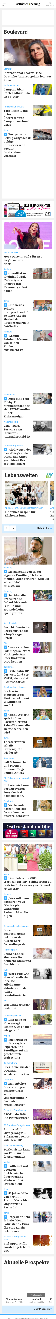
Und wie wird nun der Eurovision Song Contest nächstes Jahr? (16, 790)
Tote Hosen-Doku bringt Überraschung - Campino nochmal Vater (17, 118)
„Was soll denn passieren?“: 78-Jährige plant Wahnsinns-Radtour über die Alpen (16, 907)
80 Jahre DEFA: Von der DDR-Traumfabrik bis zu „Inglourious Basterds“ (18, 1200)
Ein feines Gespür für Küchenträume (20, 513)
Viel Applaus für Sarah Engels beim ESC (17, 1247)
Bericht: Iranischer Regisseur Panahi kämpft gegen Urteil (17, 632)
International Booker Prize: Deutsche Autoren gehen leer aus (28, 74)
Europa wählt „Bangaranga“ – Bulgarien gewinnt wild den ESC (17, 1135)
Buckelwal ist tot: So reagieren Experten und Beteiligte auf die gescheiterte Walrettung (16, 1048)
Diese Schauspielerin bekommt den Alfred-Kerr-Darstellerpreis (15, 937)
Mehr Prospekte (43, 1309)
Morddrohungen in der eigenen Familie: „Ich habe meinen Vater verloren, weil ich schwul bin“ (26, 577)
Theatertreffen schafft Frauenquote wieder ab (14, 747)
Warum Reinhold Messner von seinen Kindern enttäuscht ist (16, 343)
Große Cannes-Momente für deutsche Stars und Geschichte (17, 959)
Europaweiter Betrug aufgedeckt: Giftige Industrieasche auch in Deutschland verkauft (17, 145)
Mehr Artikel (44, 528)
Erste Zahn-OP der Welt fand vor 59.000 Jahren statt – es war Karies (17, 676)
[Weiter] (13, 528)
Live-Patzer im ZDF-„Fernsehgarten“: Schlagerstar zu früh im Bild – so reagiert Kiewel (28, 881)
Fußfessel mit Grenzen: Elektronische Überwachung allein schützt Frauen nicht (16, 1175)
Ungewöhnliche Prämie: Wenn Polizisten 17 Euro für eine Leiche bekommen (17, 1224)
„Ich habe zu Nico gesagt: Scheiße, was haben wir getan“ (18, 1025)
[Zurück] (7, 528)
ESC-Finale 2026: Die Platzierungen (17, 1116)
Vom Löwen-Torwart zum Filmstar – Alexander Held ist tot (17, 433)
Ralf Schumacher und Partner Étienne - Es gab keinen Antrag (16, 767)
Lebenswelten (21, 475)
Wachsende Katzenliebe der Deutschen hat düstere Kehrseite (16, 810)
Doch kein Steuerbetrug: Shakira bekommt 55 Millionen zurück (16, 698)
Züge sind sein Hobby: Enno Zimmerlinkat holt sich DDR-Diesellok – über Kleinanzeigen (17, 407)
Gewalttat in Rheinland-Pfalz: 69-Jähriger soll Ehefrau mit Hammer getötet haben (15, 282)
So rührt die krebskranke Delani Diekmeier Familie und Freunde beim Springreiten (16, 604)
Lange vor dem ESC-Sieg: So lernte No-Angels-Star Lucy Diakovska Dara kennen (17, 654)
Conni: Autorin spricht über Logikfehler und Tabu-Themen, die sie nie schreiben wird (17, 723)
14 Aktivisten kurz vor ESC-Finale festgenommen (17, 1153)
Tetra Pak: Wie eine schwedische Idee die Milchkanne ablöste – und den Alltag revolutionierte (16, 984)
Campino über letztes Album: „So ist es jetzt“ (17, 93)
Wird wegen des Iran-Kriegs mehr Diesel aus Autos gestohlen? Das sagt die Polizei (17, 456)
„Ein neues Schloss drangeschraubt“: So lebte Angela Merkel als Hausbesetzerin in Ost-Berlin (17, 315)
